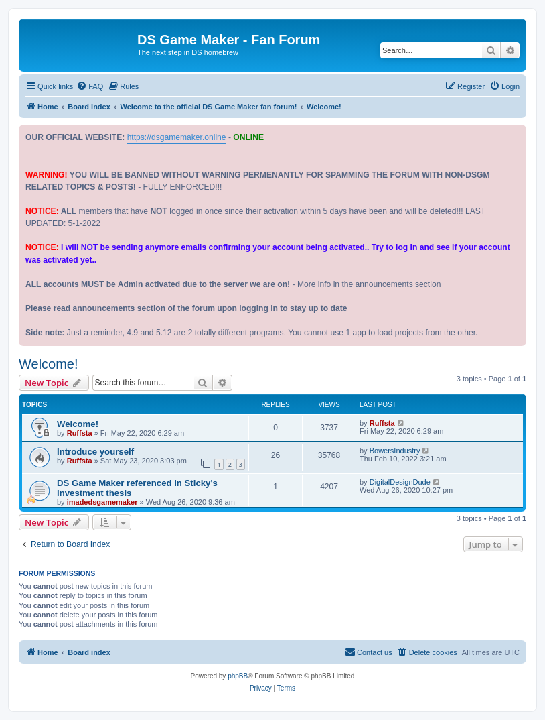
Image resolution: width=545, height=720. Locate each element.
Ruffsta (79, 433)
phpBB (238, 676)
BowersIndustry (395, 450)
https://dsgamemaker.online (176, 137)
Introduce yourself (95, 451)
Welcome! (48, 364)
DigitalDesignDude (400, 482)
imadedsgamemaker (102, 502)
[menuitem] (89, 86)
